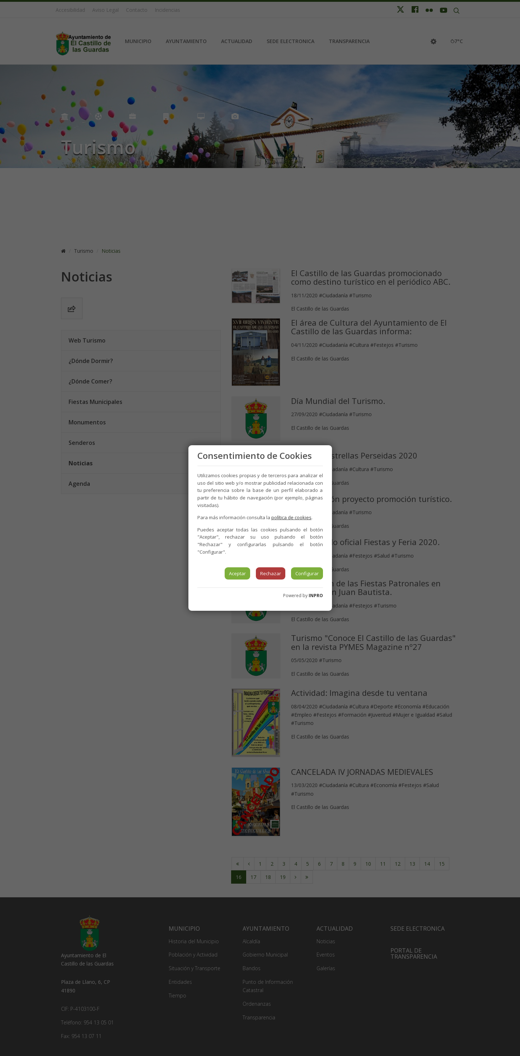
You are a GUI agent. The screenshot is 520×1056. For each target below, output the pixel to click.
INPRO (316, 595)
